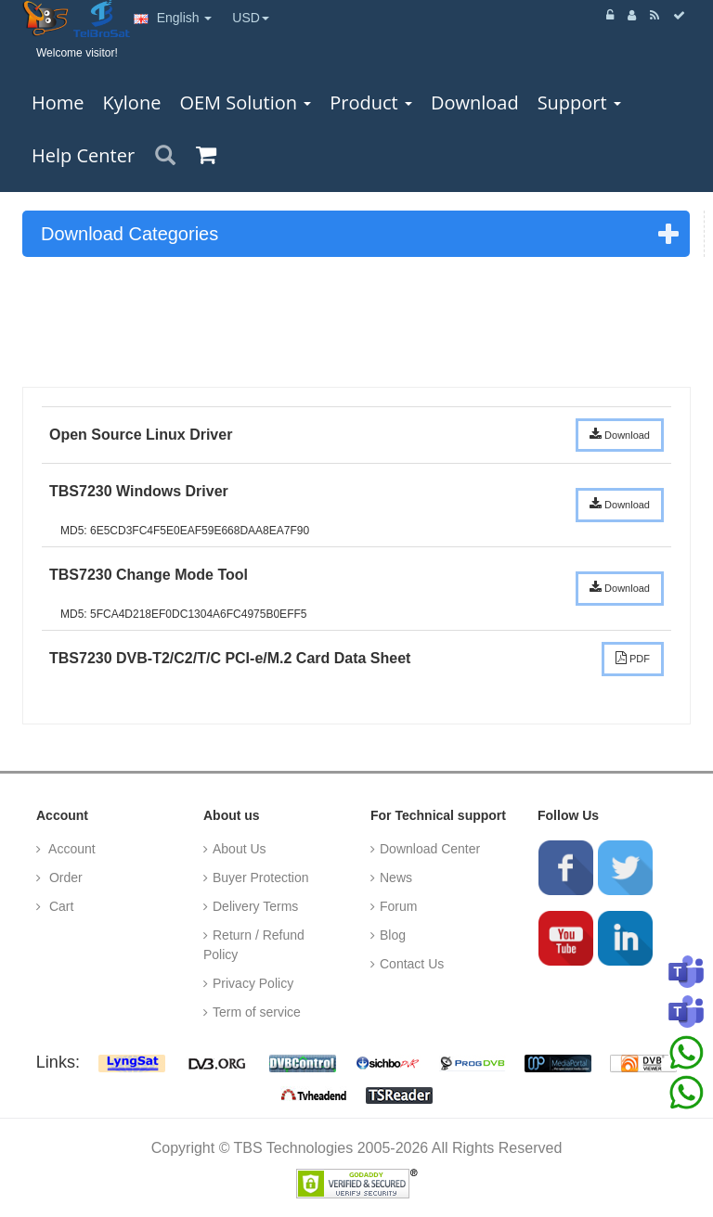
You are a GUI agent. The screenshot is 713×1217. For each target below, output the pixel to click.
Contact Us (412, 963)
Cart (59, 906)
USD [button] (250, 17)
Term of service (257, 1012)
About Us (239, 848)
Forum (398, 906)
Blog (393, 935)
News (396, 877)
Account (70, 848)
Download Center (430, 848)
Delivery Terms (255, 906)
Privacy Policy (253, 983)
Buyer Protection (261, 877)
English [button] (173, 17)
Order (64, 877)
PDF (633, 657)
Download (620, 434)
